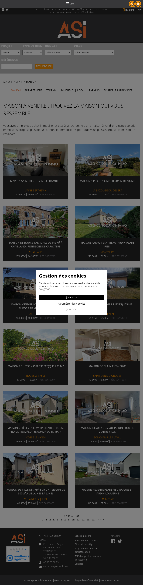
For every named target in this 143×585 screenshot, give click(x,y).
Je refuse (71, 309)
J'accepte (71, 297)
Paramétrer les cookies (71, 303)
